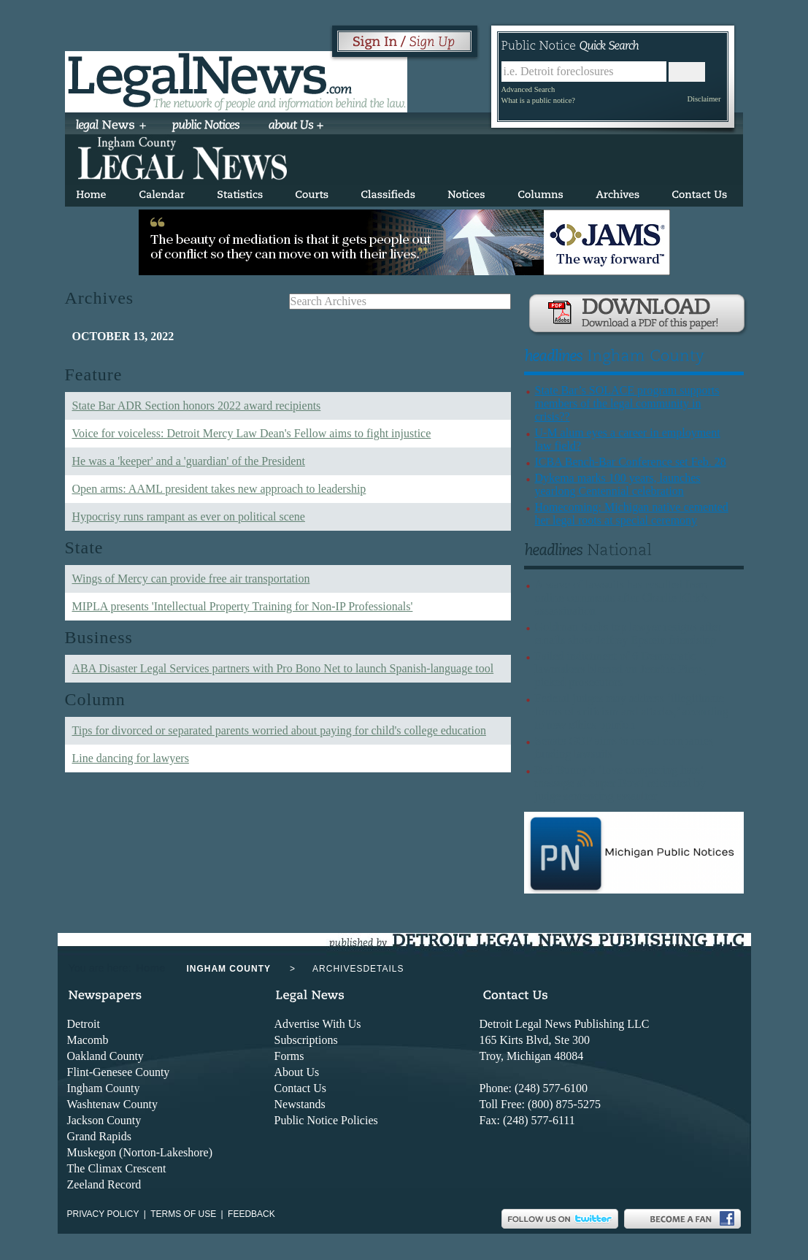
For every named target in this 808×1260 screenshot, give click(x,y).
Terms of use (183, 1214)
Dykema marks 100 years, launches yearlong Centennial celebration (618, 484)
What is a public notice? (538, 100)
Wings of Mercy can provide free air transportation (191, 578)
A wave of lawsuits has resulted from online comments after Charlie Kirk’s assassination (622, 597)
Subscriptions (306, 1040)
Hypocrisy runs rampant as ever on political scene (188, 516)
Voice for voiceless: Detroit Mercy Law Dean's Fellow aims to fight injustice (251, 433)
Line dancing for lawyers (130, 758)
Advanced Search (528, 89)
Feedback (251, 1214)
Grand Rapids (99, 1136)
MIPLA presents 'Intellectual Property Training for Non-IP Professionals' (242, 606)
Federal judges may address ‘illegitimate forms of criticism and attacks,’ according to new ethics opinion (631, 711)
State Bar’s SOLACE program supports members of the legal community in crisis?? (627, 403)
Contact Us (300, 1088)
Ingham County (103, 1088)
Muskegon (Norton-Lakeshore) (140, 1152)
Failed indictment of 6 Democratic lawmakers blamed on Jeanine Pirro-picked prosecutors (620, 669)
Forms (289, 1056)
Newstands (300, 1104)
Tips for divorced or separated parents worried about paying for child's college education (279, 730)
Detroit (83, 1024)
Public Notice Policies (326, 1120)
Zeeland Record (104, 1184)
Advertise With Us (317, 1024)
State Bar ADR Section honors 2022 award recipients (196, 405)
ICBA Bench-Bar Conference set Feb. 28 (630, 462)
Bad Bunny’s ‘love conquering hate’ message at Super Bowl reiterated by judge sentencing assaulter (620, 783)
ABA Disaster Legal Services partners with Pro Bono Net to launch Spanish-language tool (283, 668)
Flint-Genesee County (118, 1072)
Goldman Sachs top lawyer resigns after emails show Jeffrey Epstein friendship (628, 633)
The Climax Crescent (116, 1168)
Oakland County (105, 1056)
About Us (297, 1072)
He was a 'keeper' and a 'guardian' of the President (188, 461)
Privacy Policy (103, 1214)
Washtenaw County (112, 1104)
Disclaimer (703, 99)
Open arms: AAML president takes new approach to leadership (219, 489)
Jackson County (104, 1120)
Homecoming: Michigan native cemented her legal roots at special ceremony (631, 513)
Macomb (88, 1040)
